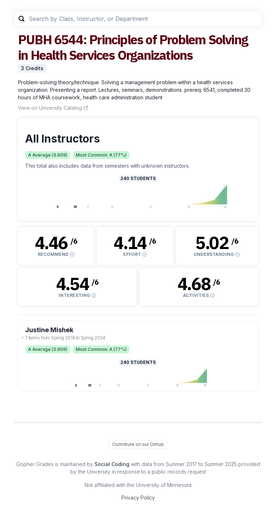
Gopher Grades (35, 464)
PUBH (34, 39)
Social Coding (112, 464)
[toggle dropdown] (22, 337)
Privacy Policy (138, 497)
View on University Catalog (53, 108)
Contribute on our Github (138, 444)
